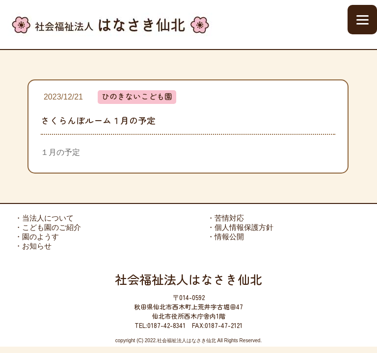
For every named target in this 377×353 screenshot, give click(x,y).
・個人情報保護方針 (240, 227)
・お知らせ (33, 246)
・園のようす (37, 236)
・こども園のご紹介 (48, 227)
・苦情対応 (225, 218)
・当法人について (44, 218)
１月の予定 (60, 152)
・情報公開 (225, 236)
